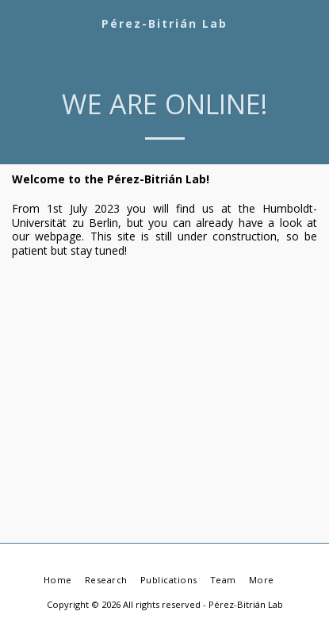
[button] (17, 22)
